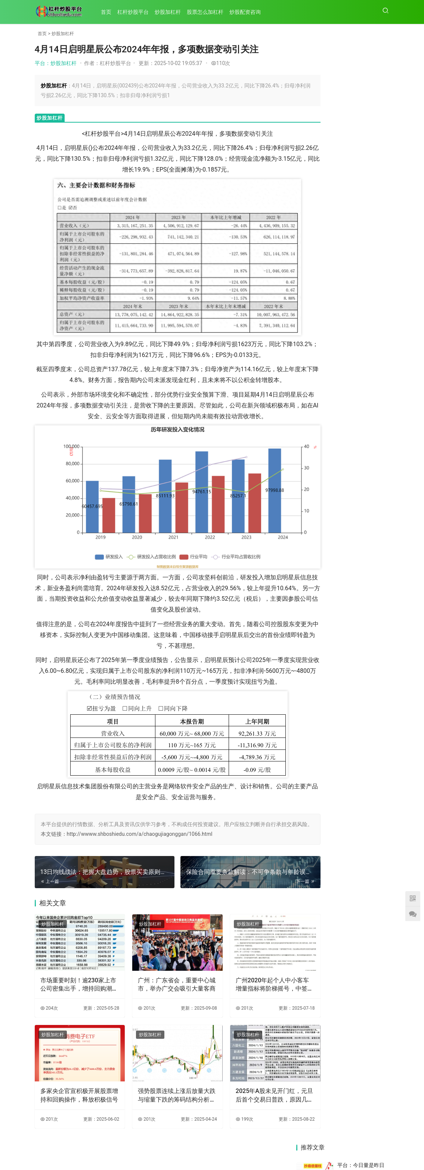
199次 (220, 1108)
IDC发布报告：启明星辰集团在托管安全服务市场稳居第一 (317, 802)
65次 (381, 107)
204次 (49, 1004)
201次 (134, 1004)
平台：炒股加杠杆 (56, 63)
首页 (109, 12)
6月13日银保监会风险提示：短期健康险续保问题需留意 (366, 750)
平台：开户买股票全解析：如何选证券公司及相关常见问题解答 (363, 205)
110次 (220, 63)
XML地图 (230, 1151)
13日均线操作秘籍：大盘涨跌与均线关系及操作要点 (317, 960)
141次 (380, 445)
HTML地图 (253, 1151)
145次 (380, 415)
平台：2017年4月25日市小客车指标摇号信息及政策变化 (363, 371)
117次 (380, 539)
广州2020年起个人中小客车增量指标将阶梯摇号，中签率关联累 (242, 981)
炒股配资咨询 (248, 12)
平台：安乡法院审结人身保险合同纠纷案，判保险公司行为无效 (363, 267)
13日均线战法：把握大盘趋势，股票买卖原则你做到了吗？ (317, 695)
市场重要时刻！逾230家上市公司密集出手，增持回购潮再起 (73, 981)
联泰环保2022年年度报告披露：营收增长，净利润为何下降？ (317, 846)
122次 (380, 501)
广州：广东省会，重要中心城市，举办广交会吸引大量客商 (159, 981)
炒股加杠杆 (171, 12)
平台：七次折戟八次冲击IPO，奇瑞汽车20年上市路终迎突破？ (363, 404)
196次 (380, 307)
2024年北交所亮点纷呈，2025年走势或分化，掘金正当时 (367, 865)
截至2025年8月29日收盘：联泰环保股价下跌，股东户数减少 (366, 702)
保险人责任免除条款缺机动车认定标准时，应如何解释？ (366, 942)
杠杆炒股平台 (136, 12)
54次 (381, 379)
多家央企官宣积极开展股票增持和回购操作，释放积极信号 (73, 1085)
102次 (380, 347)
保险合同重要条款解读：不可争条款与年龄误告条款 (317, 615)
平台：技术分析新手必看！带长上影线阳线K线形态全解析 (363, 470)
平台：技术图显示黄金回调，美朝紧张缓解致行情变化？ (363, 331)
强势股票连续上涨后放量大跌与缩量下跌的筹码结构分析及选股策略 (159, 1085)
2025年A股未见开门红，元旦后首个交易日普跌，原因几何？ (245, 1085)
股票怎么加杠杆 (208, 12)
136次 (380, 242)
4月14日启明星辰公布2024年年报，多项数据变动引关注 (367, 603)
